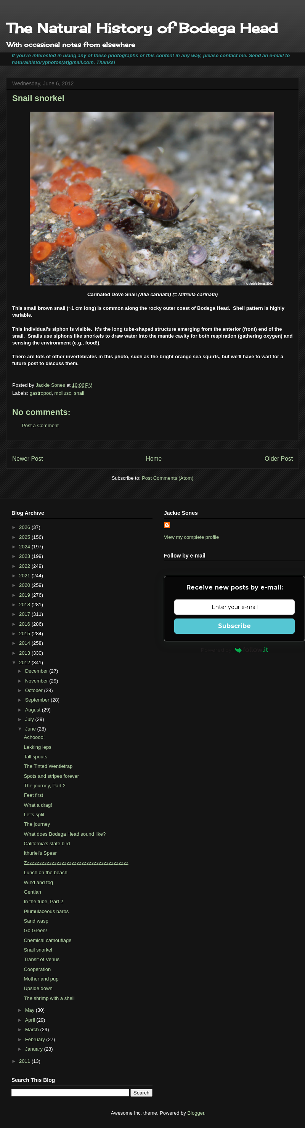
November (37, 681)
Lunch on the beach (45, 872)
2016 (25, 624)
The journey (37, 824)
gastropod (41, 393)
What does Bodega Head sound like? (65, 834)
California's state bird (47, 843)
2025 (25, 537)
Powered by (234, 650)
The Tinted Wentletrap (48, 766)
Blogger (195, 1113)
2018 (25, 604)
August (33, 710)
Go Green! (35, 930)
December (37, 671)
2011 (25, 1061)
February (36, 1039)
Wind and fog (38, 882)
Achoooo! (34, 737)
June (31, 729)
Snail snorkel (38, 950)
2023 (25, 556)
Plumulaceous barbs (46, 911)
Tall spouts (35, 756)
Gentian (32, 892)
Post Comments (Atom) (167, 478)
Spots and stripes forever (51, 776)
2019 (25, 595)
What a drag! (38, 805)
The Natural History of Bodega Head (142, 28)
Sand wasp (36, 921)
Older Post (279, 458)
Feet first (33, 795)
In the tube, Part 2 (43, 901)
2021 (25, 575)
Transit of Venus (41, 959)
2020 (25, 585)
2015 (25, 633)
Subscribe (234, 626)
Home (154, 458)
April (31, 1020)
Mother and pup (41, 979)
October (34, 690)
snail (79, 393)
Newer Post (27, 458)
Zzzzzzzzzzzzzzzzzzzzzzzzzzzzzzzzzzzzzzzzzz (76, 863)
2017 (25, 614)
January (34, 1049)
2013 (25, 653)
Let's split (34, 814)
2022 (25, 566)
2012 (25, 662)
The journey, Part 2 (45, 785)
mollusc (63, 393)
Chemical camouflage (47, 940)
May (30, 1010)
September (38, 700)
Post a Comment (40, 425)
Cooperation (37, 969)
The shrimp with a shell (49, 998)
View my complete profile (191, 537)
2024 (25, 547)
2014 (25, 643)
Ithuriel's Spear (40, 853)
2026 (25, 527)
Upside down (38, 988)
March (32, 1029)
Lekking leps (37, 747)
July (30, 719)
